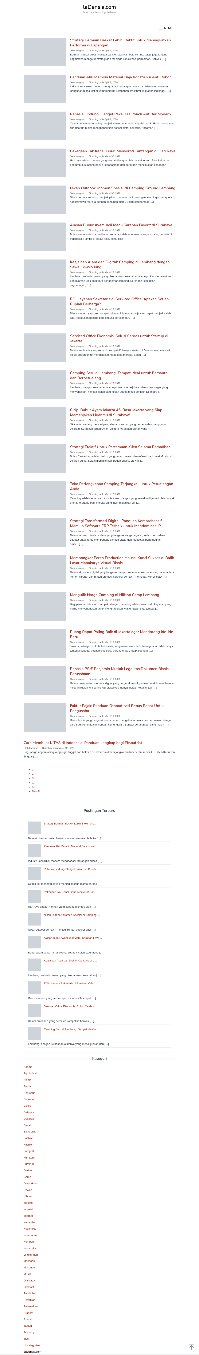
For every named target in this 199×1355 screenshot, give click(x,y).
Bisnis (27, 1105)
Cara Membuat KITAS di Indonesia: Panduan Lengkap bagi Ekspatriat (83, 742)
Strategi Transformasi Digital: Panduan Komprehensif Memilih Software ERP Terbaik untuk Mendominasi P (116, 523)
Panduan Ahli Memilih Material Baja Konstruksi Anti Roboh (121, 77)
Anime (27, 1079)
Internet (28, 1215)
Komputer (29, 1241)
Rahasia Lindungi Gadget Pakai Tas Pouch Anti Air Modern (120, 114)
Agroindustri (31, 1073)
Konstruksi (30, 1248)
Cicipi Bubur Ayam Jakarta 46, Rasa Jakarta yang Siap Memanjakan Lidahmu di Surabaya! (116, 412)
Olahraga (29, 1280)
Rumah (28, 1319)
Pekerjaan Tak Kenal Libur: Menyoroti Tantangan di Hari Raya (122, 151)
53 (33, 787)
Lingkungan (31, 1254)
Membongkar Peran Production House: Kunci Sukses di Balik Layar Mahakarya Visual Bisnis (122, 560)
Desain (28, 1125)
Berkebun (29, 1092)
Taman (28, 1325)
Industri (28, 1202)
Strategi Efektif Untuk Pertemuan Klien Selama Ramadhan (120, 446)
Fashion (28, 1138)
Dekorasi (29, 1112)
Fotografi (29, 1151)
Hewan (28, 1190)
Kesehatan (30, 1235)
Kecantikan (30, 1222)
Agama (28, 1066)
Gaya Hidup (31, 1183)
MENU (165, 28)
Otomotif (29, 1287)
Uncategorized (32, 1345)
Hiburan (28, 1196)
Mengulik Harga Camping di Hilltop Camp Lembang (114, 594)
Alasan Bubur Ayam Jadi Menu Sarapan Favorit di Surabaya (121, 225)
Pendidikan (30, 1293)
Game (27, 1177)
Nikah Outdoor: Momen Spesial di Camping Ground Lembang (122, 188)
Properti (28, 1312)
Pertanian (29, 1299)
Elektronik (30, 1131)
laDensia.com (99, 7)
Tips (26, 1338)
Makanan (29, 1261)
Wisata (28, 1351)
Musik (27, 1274)
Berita (27, 1086)
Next (36, 791)
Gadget (28, 1170)
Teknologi (29, 1332)
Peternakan (31, 1306)
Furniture (29, 1157)
